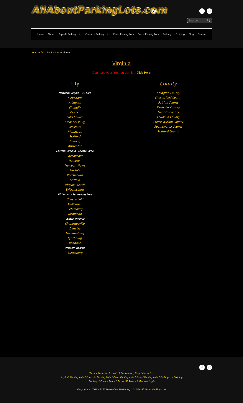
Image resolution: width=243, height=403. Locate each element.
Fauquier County (168, 107)
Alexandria (75, 98)
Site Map (93, 381)
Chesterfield (75, 199)
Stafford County (168, 131)
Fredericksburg (75, 122)
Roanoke (75, 243)
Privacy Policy (107, 381)
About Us (103, 373)
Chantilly (75, 107)
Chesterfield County (168, 98)
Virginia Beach (75, 185)
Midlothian (74, 204)
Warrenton (75, 146)
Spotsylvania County (168, 127)
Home (40, 34)
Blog (191, 34)
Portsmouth (75, 175)
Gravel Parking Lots (148, 34)
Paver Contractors (50, 52)
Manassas (75, 132)
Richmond (75, 214)
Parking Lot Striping (174, 34)
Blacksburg (74, 253)
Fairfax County (168, 102)
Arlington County (168, 93)
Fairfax (75, 112)
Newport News (75, 165)
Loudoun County (168, 117)
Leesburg (74, 127)
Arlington (74, 103)
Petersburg (74, 209)
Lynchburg (75, 238)
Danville (74, 228)
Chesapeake (74, 156)
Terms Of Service (127, 381)
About (51, 34)
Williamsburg (75, 189)
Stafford (74, 136)
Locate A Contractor (121, 373)
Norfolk (75, 170)
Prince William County (168, 122)
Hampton (74, 161)
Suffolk (75, 180)
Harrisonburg (75, 233)
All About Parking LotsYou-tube (209, 11)
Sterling (75, 141)
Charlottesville (75, 224)
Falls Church (74, 117)
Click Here (144, 73)
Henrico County (168, 112)
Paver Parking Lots (123, 34)
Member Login (146, 381)
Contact (202, 34)
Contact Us (148, 373)
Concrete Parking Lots (97, 34)
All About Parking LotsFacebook (202, 11)
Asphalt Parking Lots (70, 34)
